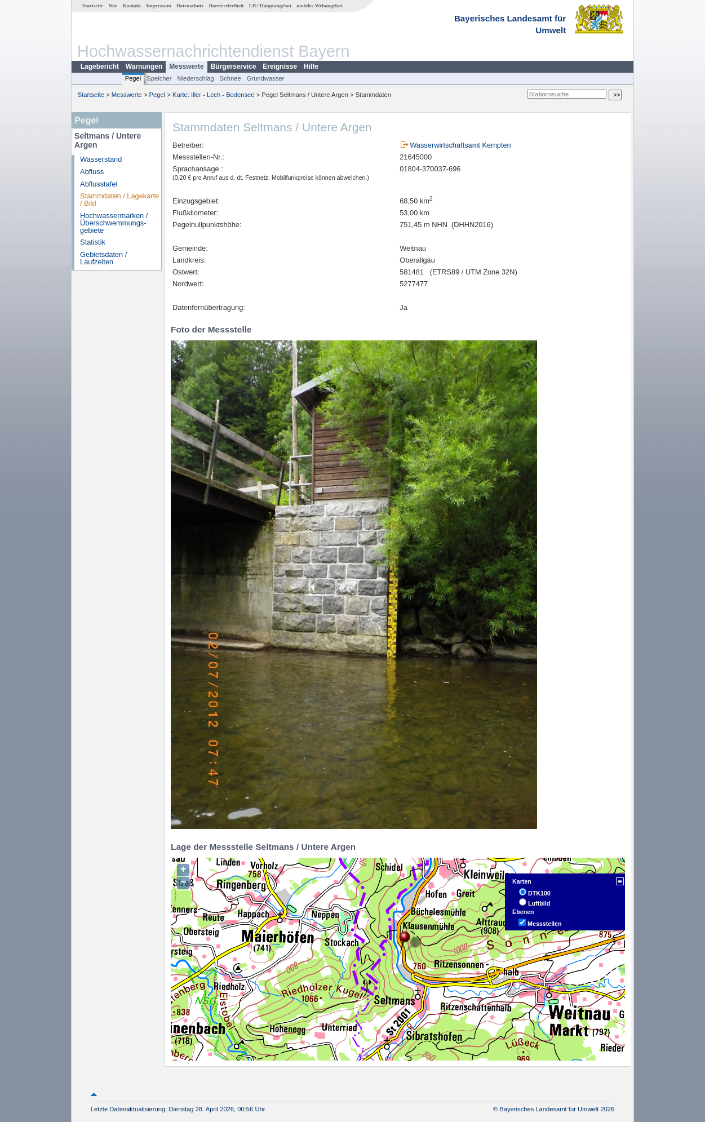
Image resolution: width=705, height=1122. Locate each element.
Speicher (159, 78)
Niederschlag (195, 78)
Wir (113, 5)
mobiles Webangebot (319, 5)
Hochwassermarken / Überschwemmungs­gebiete (114, 222)
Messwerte (186, 66)
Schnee (230, 78)
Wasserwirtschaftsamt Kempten (460, 145)
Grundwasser (266, 78)
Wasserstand (101, 159)
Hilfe (311, 66)
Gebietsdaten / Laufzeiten (103, 258)
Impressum (158, 5)
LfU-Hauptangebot (270, 5)
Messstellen (544, 923)
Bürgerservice (233, 66)
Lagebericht (100, 66)
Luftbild (539, 903)
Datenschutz (190, 5)
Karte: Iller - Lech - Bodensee (213, 94)
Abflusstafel (98, 184)
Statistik (92, 242)
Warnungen (144, 66)
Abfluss (92, 171)
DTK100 (539, 893)
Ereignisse (280, 66)
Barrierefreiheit (226, 5)
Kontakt (131, 5)
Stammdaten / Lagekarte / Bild (119, 199)
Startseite (92, 5)
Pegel (133, 78)
